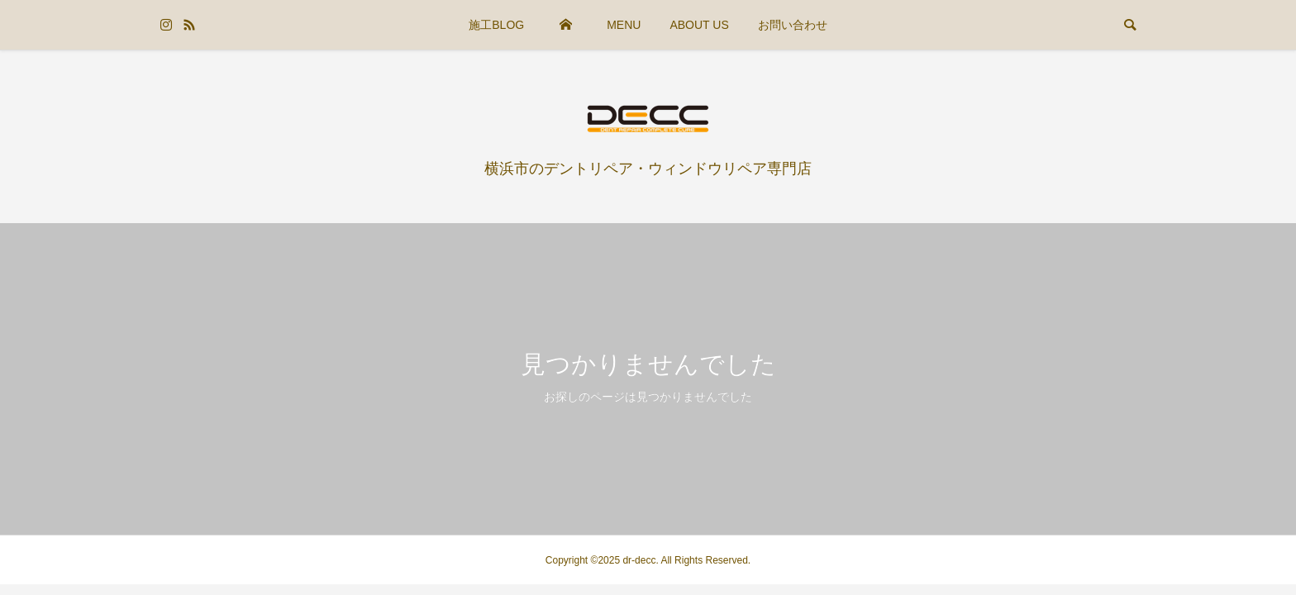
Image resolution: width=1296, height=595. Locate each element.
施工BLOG (496, 24)
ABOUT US (698, 24)
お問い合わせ (792, 24)
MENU (624, 24)
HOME (565, 25)
